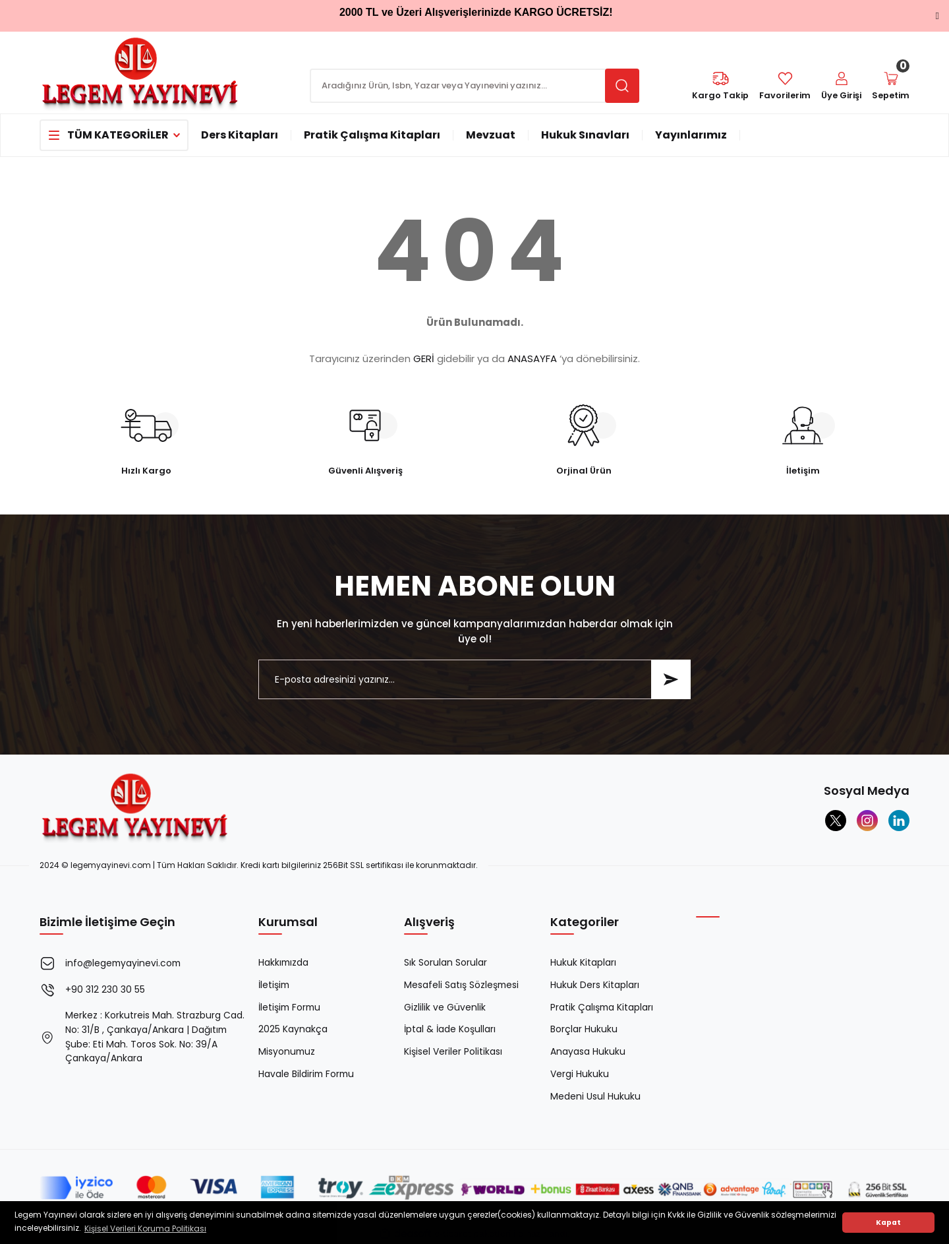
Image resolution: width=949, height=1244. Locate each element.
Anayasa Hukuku (587, 1052)
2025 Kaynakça (293, 1030)
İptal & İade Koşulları (450, 1030)
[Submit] (671, 679)
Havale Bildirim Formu (307, 1075)
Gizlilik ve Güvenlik (445, 1007)
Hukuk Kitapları (583, 963)
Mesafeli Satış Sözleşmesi (462, 985)
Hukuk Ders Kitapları (594, 985)
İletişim (274, 985)
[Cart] (890, 87)
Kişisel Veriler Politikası (453, 1052)
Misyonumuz (287, 1052)
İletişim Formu (290, 1007)
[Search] (474, 86)
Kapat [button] (888, 1223)
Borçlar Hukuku (584, 1030)
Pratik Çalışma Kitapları (602, 1007)
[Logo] (140, 71)
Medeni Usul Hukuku (595, 1097)
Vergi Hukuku (579, 1075)
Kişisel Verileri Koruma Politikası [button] (145, 1228)
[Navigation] (114, 135)
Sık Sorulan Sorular (445, 963)
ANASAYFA (532, 358)
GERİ (423, 358)
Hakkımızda (284, 963)
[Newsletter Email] (474, 679)
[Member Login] (840, 87)
